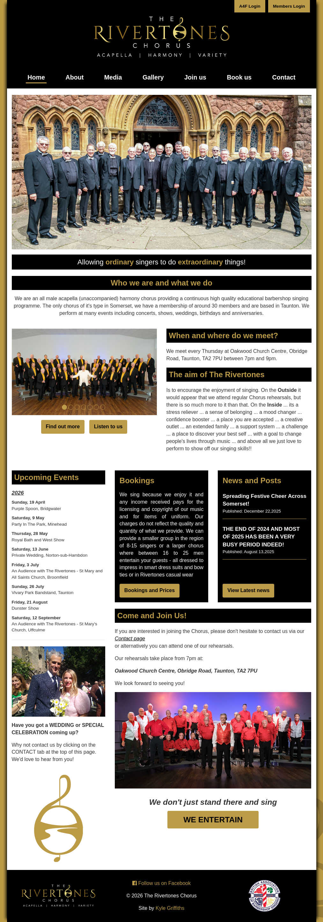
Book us (239, 77)
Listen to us (108, 426)
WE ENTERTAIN (213, 819)
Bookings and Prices (149, 590)
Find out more (63, 426)
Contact (283, 77)
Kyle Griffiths (170, 908)
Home (36, 77)
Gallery (153, 77)
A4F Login (249, 6)
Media (113, 77)
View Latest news (248, 590)
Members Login (289, 6)
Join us (195, 77)
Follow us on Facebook (161, 883)
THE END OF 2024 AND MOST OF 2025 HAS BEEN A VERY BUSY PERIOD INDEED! (261, 537)
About (74, 77)
